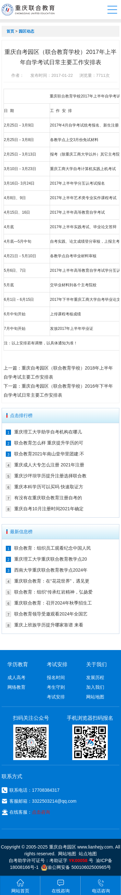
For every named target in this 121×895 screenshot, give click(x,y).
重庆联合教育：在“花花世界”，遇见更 (51, 581)
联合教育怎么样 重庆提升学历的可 (48, 442)
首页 (10, 31)
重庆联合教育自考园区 (28, 10)
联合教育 (65, 96)
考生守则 (56, 687)
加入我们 (95, 687)
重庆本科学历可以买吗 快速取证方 (48, 486)
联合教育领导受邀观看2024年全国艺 (50, 613)
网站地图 (95, 696)
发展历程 (95, 677)
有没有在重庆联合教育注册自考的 (48, 497)
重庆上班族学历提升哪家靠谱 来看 (48, 624)
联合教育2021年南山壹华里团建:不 (49, 453)
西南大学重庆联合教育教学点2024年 (50, 570)
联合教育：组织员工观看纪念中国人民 (52, 548)
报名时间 (56, 677)
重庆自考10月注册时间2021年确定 (49, 508)
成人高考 (16, 677)
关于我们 (96, 664)
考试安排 (56, 696)
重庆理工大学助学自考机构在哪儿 (48, 431)
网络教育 (16, 687)
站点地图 (88, 853)
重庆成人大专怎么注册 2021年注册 (49, 464)
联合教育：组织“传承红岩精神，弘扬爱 (53, 592)
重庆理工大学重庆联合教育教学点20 (50, 559)
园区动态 (26, 31)
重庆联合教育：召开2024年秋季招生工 (53, 602)
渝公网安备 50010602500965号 (76, 867)
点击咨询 (41, 812)
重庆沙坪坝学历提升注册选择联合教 (50, 475)
